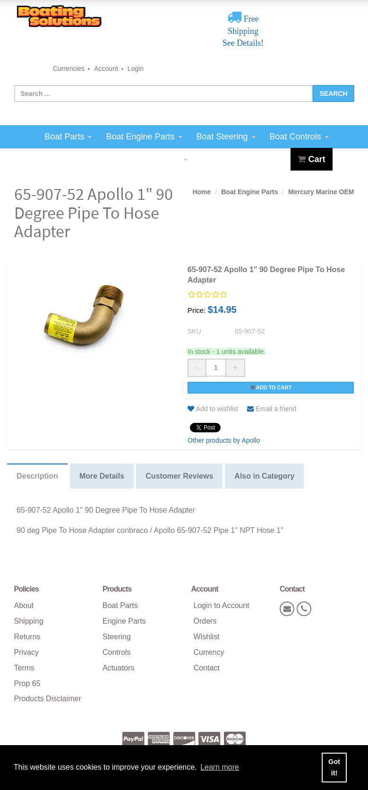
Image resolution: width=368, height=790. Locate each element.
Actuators (119, 668)
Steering (117, 637)
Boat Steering (226, 136)
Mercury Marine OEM (321, 192)
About (24, 605)
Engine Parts (124, 621)
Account (106, 68)
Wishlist (207, 637)
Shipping (28, 621)
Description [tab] (37, 476)
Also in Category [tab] (264, 476)
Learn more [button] (219, 767)
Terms (24, 668)
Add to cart (270, 387)
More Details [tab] (101, 476)
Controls (117, 652)
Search (333, 93)
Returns (27, 637)
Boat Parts (68, 136)
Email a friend (271, 408)
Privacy (26, 652)
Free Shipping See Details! (243, 31)
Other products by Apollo (224, 440)
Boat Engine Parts (144, 136)
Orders (205, 621)
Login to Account (221, 605)
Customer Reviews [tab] (179, 476)
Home (201, 192)
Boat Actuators (155, 159)
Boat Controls (299, 136)
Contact (207, 668)
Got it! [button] (334, 767)
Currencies (69, 68)
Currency (209, 652)
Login (136, 68)
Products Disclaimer (47, 699)
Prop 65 (27, 683)
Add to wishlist (213, 408)
